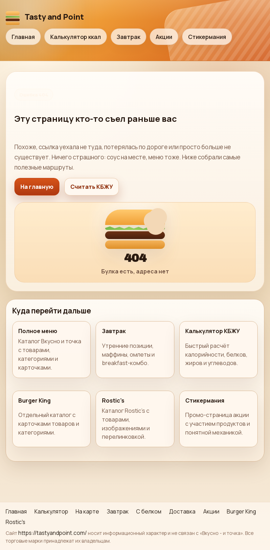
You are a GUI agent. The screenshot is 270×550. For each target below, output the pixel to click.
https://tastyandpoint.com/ (52, 533)
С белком (148, 511)
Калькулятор (51, 511)
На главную (36, 187)
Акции (164, 37)
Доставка (182, 511)
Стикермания (207, 37)
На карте (87, 511)
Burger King (241, 511)
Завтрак (128, 37)
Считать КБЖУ (91, 187)
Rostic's (15, 522)
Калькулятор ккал (75, 37)
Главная (23, 37)
